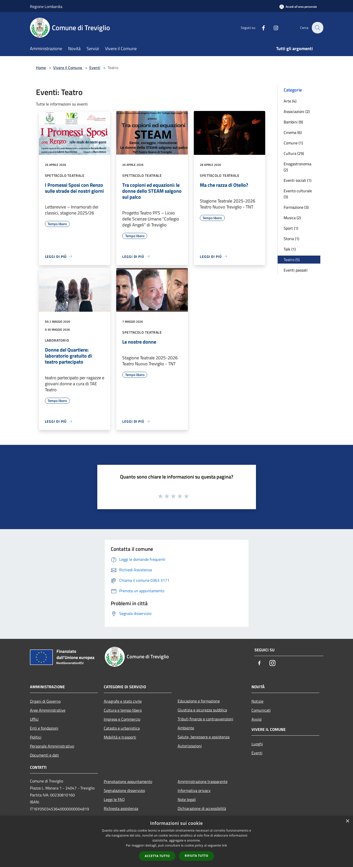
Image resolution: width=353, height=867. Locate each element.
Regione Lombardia (46, 6)
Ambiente (186, 728)
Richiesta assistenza (121, 808)
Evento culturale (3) (298, 194)
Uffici (34, 719)
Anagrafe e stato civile (123, 701)
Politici (35, 737)
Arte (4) (290, 101)
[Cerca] (317, 28)
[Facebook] (260, 27)
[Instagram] (273, 27)
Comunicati (261, 710)
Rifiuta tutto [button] (196, 856)
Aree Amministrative (47, 710)
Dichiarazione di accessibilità (202, 808)
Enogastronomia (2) (297, 167)
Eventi (94, 68)
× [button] (347, 821)
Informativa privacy (194, 790)
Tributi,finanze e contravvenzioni (205, 719)
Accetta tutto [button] (157, 856)
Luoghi (257, 744)
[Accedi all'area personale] (298, 6)
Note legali (187, 799)
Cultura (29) (294, 153)
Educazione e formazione (199, 701)
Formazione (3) (296, 207)
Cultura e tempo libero (123, 710)
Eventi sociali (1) (297, 180)
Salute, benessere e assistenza (204, 737)
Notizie (257, 701)
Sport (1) (291, 228)
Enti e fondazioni (44, 728)
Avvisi (256, 719)
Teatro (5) (292, 260)
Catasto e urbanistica (122, 728)
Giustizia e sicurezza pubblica (202, 710)
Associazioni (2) (297, 111)
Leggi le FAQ (114, 799)
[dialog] (176, 841)
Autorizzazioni (190, 746)
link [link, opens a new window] (224, 845)
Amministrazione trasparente (203, 781)
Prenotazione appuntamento (128, 781)
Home (41, 68)
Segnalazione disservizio (124, 790)
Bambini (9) (293, 122)
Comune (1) (293, 143)
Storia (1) (291, 239)
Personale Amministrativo (52, 746)
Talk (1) (290, 249)
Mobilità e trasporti (120, 737)
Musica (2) (292, 218)
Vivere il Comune (68, 68)
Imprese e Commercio (122, 719)
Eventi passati (296, 270)
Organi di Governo (45, 701)
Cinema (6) (293, 132)
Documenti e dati (44, 755)
